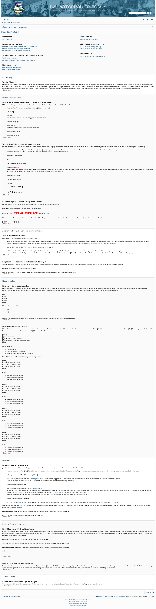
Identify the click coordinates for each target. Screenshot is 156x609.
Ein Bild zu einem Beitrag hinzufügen (91, 47)
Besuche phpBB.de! (35, 479)
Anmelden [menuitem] (148, 19)
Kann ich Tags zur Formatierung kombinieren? (16, 50)
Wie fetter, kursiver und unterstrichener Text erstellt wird (19, 47)
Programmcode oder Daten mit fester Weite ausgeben (19, 60)
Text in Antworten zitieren (10, 58)
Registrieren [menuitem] (152, 19)
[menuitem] (143, 19)
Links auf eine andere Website (89, 39)
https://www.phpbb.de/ (36, 488)
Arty (74, 601)
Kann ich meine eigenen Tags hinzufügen (92, 56)
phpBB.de (85, 603)
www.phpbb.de (59, 492)
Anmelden (7, 22)
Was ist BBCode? (7, 39)
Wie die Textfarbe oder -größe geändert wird (16, 48)
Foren (8, 19)
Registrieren (16, 22)
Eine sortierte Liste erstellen (11, 69)
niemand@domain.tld (20, 502)
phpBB (72, 599)
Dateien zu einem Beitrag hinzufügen (91, 48)
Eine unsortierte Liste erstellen (11, 67)
